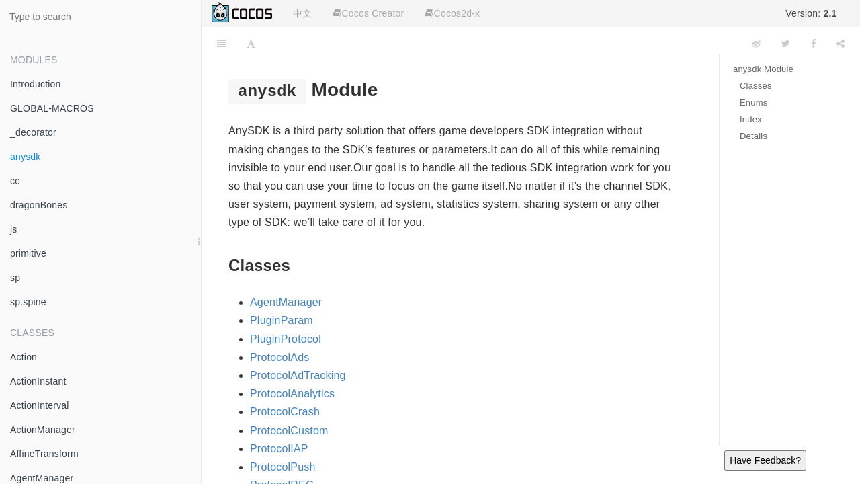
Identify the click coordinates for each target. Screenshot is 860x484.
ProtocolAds (279, 357)
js (13, 229)
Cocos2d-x (452, 13)
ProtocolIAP (279, 448)
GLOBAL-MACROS (52, 108)
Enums (753, 102)
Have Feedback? (765, 460)
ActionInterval (39, 405)
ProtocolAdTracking (298, 375)
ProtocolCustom (289, 430)
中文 (302, 13)
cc (14, 180)
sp (15, 277)
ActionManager (42, 429)
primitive (28, 253)
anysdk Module (763, 69)
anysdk (25, 156)
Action (23, 357)
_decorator (33, 132)
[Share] (840, 44)
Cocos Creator (368, 13)
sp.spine (28, 301)
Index (751, 119)
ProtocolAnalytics (292, 393)
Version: (810, 13)
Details (753, 136)
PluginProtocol (285, 339)
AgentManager (286, 302)
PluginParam (281, 320)
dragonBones (39, 205)
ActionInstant (38, 381)
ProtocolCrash (285, 411)
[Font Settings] (250, 44)
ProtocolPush (283, 467)
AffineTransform (44, 453)
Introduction (35, 84)
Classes (756, 86)
